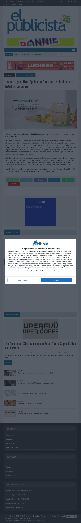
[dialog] (40, 261)
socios (24, 251)
